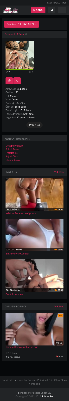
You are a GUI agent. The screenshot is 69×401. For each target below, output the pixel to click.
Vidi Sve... (59, 171)
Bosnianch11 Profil (14, 34)
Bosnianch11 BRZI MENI (21, 24)
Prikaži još (34, 124)
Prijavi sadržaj (44, 380)
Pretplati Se (12, 152)
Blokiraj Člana (13, 159)
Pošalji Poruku (13, 149)
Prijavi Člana (12, 156)
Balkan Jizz (47, 396)
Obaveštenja (60, 380)
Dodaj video (8, 380)
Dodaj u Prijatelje (15, 145)
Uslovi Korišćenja (26, 380)
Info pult (35, 383)
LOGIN (64, 3)
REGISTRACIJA (53, 3)
